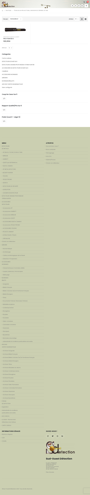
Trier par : (5, 19)
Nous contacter (51, 149)
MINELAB (5, 156)
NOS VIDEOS (5, 416)
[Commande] (16, 19)
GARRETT (17, 37)
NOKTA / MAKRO (8, 166)
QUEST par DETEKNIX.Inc (10, 162)
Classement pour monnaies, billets (14, 268)
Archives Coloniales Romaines (12, 388)
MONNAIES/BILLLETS (8, 81)
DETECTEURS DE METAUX (9, 37)
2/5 (4, 99)
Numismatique (7, 249)
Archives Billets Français (10, 354)
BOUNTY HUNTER (8, 173)
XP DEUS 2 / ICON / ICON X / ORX (12, 152)
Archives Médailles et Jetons (12, 367)
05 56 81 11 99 (50, 465)
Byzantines (6, 335)
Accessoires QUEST (9, 218)
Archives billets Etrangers (10, 361)
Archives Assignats (9, 351)
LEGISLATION (6, 189)
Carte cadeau (6, 58)
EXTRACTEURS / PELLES (9, 235)
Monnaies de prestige (10, 338)
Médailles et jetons (9, 304)
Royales (5, 314)
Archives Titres (7, 364)
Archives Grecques (9, 395)
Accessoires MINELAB (9, 215)
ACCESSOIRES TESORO (10, 228)
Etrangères (6, 311)
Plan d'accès (50, 472)
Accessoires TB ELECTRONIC (11, 225)
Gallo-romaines (8, 321)
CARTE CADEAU (6, 425)
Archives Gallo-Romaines (11, 384)
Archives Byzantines (9, 398)
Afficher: (71, 19)
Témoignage (50, 153)
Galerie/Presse (50, 160)
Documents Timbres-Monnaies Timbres (15, 301)
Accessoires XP (7, 208)
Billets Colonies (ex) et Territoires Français (16, 291)
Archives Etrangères (9, 374)
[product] (16, 29)
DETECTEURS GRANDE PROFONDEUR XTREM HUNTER (18, 65)
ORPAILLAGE (6, 238)
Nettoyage (6, 275)
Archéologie (7, 252)
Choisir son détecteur (8, 241)
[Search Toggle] (84, 2)
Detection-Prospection (10, 259)
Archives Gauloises (9, 391)
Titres (4, 297)
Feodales (6, 318)
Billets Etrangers (8, 294)
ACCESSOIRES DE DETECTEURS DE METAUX (15, 68)
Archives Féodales (8, 381)
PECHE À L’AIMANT (8, 232)
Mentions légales (7, 434)
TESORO (5, 176)
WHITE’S (5, 183)
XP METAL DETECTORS (9, 169)
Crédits (4, 441)
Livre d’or (49, 156)
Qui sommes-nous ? (52, 146)
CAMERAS (5, 71)
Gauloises (6, 328)
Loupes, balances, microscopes (13, 271)
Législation (5, 407)
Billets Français (7, 287)
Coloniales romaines (9, 324)
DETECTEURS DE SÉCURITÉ (10, 186)
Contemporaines (8, 308)
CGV (3, 438)
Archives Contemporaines (11, 371)
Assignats (6, 284)
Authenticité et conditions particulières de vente (18, 341)
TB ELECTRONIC (7, 179)
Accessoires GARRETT (9, 211)
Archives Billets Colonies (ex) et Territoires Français (18, 357)
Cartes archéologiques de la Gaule (14, 255)
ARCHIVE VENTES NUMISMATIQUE (12, 84)
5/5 (4, 110)
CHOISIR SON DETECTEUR (10, 193)
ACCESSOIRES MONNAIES (10, 74)
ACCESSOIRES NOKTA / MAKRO (12, 222)
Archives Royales (8, 378)
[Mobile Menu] (86, 5)
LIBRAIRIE (4, 78)
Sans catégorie (7, 87)
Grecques (6, 331)
